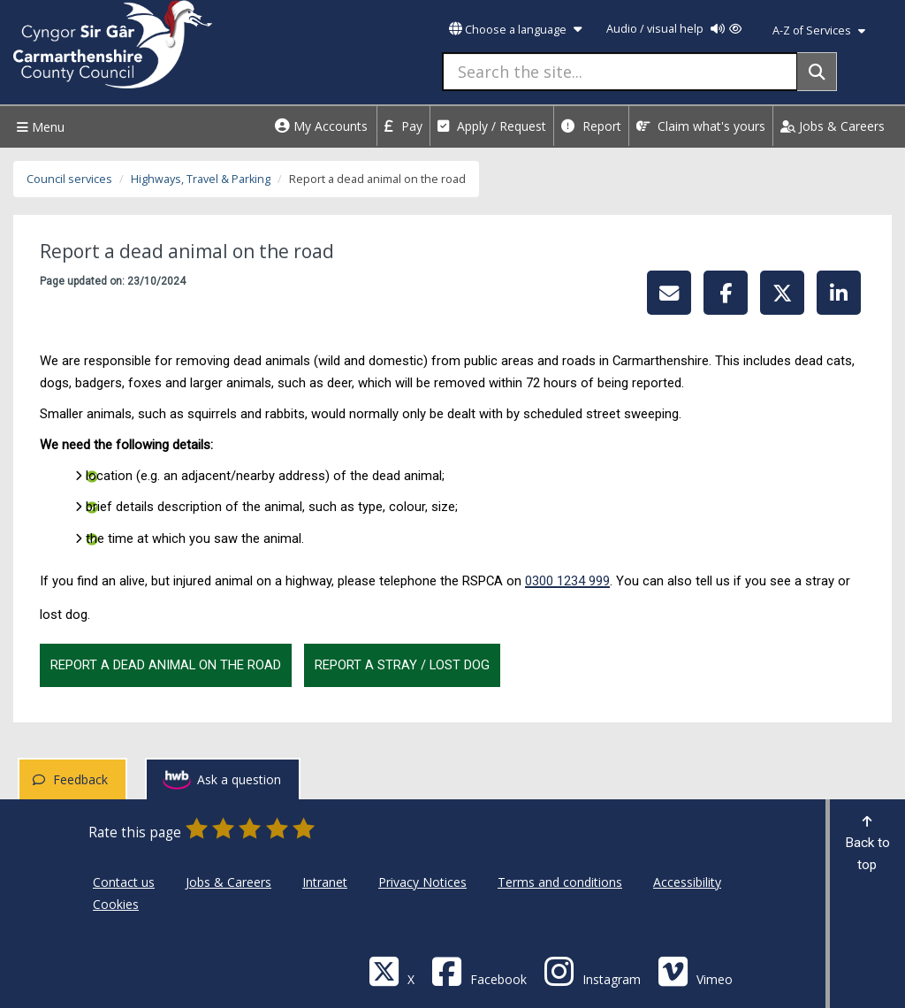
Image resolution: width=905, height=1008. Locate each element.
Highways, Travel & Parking (200, 179)
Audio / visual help (673, 28)
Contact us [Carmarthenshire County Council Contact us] (124, 882)
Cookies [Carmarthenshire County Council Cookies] (116, 904)
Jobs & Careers (832, 126)
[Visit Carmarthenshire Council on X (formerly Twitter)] (391, 970)
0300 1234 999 (567, 581)
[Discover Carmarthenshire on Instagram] (592, 970)
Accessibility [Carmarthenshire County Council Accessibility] (687, 882)
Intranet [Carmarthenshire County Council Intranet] (324, 882)
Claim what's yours (700, 126)
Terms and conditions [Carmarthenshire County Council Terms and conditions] (560, 882)
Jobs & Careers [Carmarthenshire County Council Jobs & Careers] (228, 882)
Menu (38, 126)
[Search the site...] (620, 71)
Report (591, 126)
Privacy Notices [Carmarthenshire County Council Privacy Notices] (422, 882)
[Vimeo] (695, 970)
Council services (69, 179)
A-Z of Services (818, 30)
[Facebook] (479, 970)
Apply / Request (491, 126)
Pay (403, 126)
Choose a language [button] (515, 29)
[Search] (817, 71)
